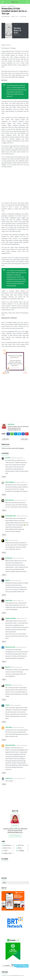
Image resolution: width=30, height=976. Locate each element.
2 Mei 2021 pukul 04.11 (21, 618)
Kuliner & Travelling (7, 848)
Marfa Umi (8, 685)
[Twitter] (12, 434)
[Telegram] (15, 434)
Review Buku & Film (7, 845)
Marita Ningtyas (10, 482)
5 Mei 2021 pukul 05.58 (18, 727)
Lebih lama (24, 439)
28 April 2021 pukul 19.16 (16, 457)
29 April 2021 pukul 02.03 (21, 482)
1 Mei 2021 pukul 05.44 (22, 515)
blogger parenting (10, 618)
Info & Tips (21, 845)
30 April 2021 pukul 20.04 (20, 500)
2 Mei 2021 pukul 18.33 (17, 685)
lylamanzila (11, 424)
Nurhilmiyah (8, 558)
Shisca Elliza (8, 727)
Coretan (5, 850)
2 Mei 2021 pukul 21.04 (16, 705)
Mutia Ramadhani (10, 745)
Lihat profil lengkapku (15, 836)
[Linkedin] (23, 434)
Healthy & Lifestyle (7, 853)
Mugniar (7, 580)
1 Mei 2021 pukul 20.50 (18, 558)
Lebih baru (5, 439)
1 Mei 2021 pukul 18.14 (13, 540)
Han (6, 540)
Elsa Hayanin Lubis (10, 516)
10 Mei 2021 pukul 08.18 (21, 745)
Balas (3, 476)
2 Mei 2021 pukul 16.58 (16, 667)
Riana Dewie (8, 600)
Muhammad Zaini (10, 647)
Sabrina (7, 705)
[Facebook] (8, 434)
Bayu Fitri (8, 667)
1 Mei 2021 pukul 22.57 (18, 600)
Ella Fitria (8, 458)
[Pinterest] (26, 434)
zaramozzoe (8, 778)
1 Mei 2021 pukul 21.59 (16, 580)
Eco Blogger (21, 850)
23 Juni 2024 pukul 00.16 (19, 778)
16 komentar (23, 16)
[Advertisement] (15, 185)
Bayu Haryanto (9, 500)
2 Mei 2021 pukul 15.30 (21, 647)
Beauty (20, 848)
